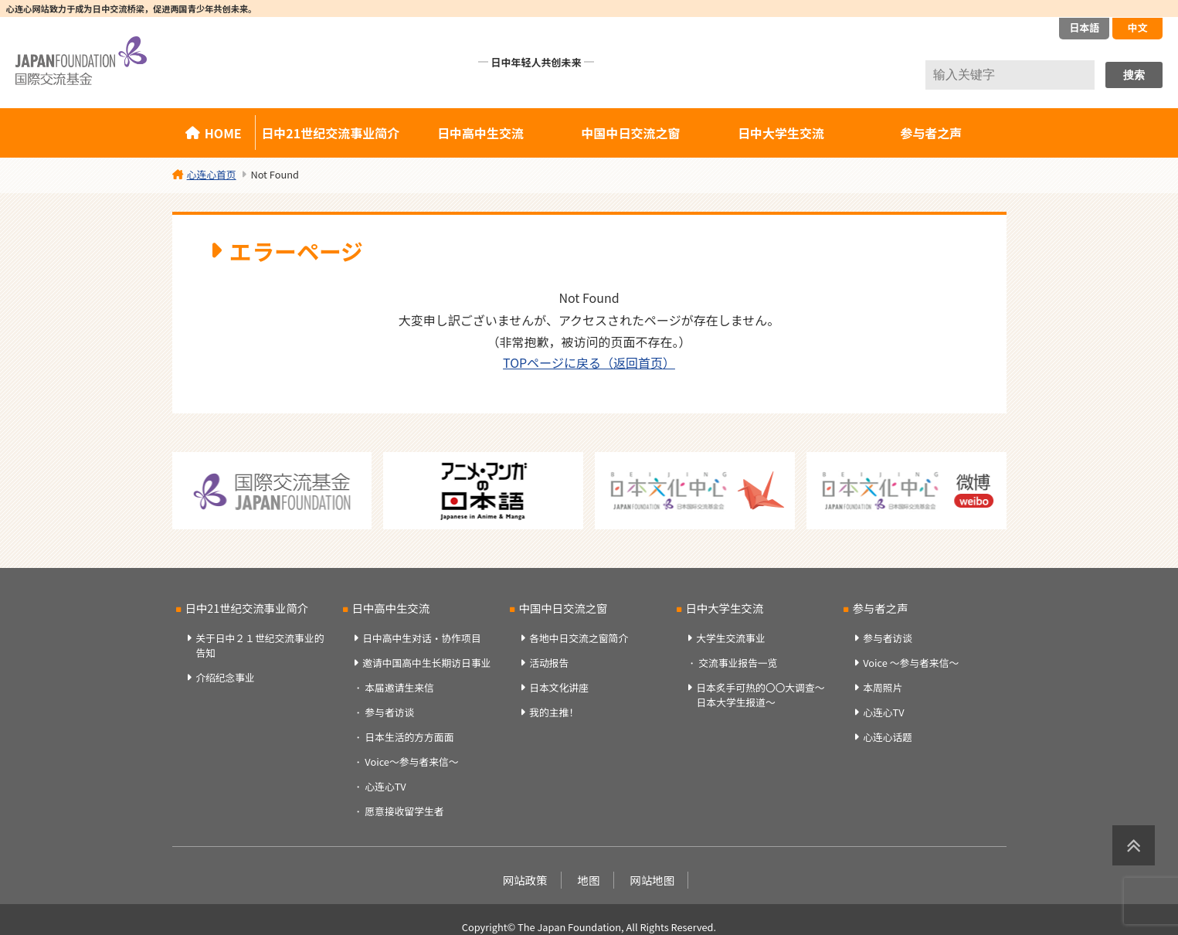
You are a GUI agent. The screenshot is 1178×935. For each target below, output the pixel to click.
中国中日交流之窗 (631, 133)
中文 (1137, 27)
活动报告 (549, 662)
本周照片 (882, 687)
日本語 (1084, 27)
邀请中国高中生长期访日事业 (426, 662)
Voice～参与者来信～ (411, 761)
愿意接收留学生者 (404, 811)
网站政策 (525, 880)
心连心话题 (887, 736)
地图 (589, 880)
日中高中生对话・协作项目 (421, 638)
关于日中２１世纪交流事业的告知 (259, 645)
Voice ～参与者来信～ (911, 662)
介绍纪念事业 (225, 677)
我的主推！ (554, 712)
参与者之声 (931, 133)
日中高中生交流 (480, 133)
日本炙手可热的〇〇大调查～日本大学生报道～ (760, 694)
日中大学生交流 (781, 133)
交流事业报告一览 (737, 662)
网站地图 (652, 880)
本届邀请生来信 (399, 687)
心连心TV (385, 786)
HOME (223, 133)
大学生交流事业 (731, 638)
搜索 (1134, 75)
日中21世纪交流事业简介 (330, 133)
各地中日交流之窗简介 (578, 638)
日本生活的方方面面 (409, 736)
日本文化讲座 (559, 687)
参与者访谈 (389, 712)
